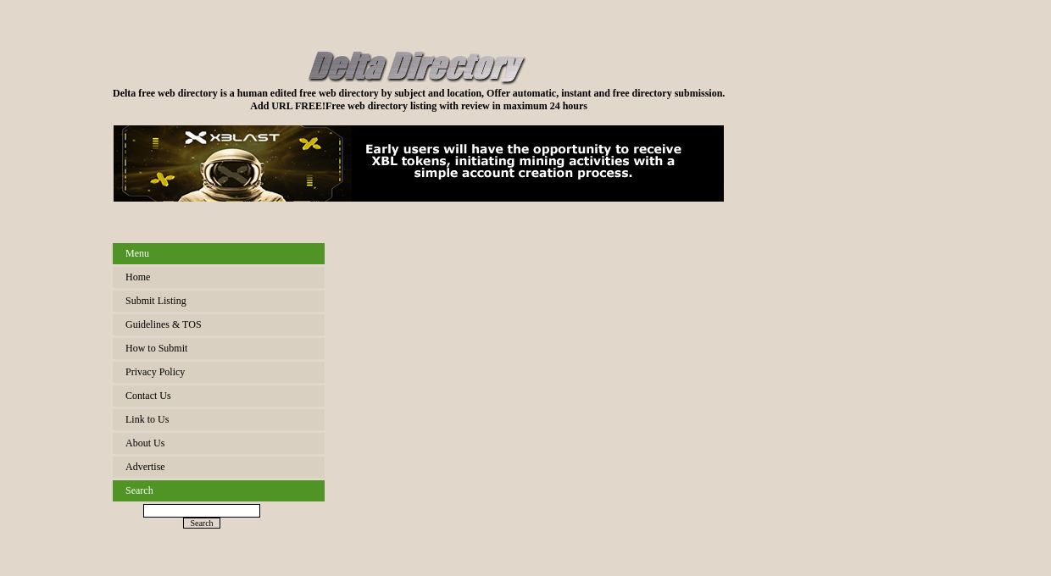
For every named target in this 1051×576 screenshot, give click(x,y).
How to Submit (156, 348)
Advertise (145, 467)
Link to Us (147, 419)
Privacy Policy (155, 372)
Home (137, 277)
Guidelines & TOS (163, 324)
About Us (144, 443)
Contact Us (148, 396)
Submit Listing (155, 301)
